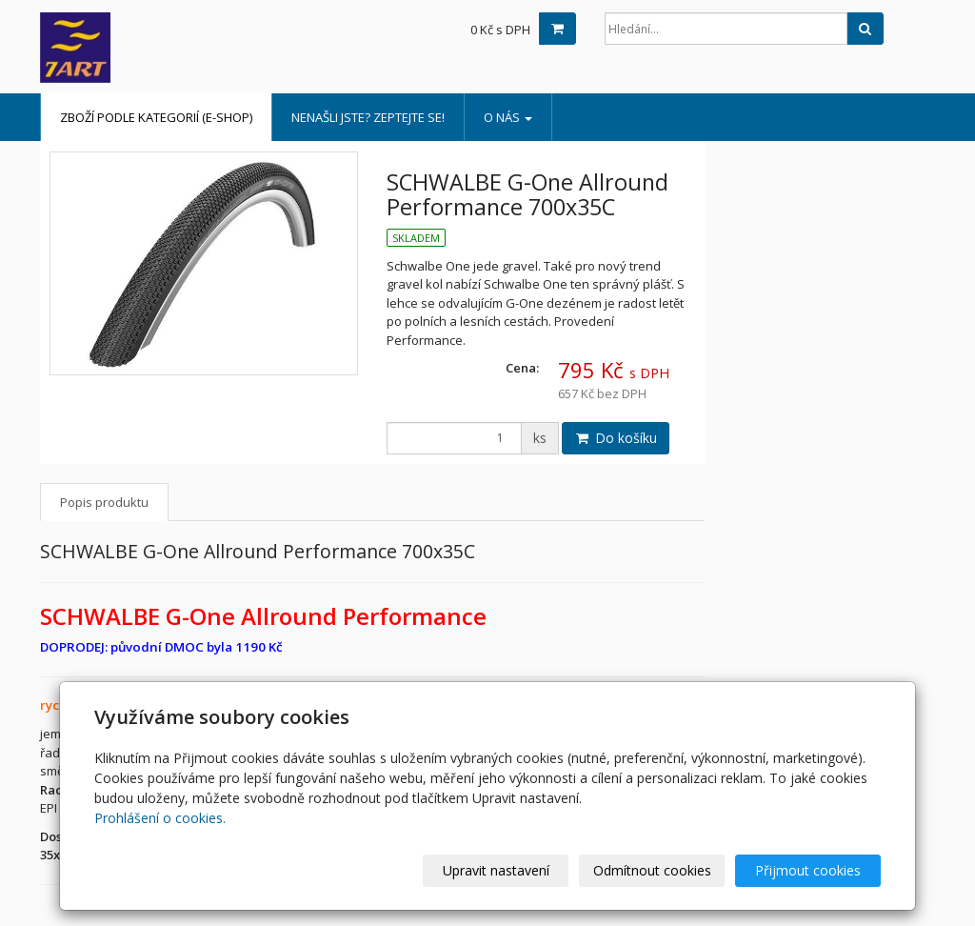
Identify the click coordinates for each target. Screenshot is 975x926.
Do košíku (615, 438)
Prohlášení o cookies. (160, 818)
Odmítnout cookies (652, 870)
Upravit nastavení (496, 870)
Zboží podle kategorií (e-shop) (156, 117)
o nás (508, 117)
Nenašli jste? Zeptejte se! (368, 117)
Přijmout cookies (808, 870)
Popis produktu (104, 502)
